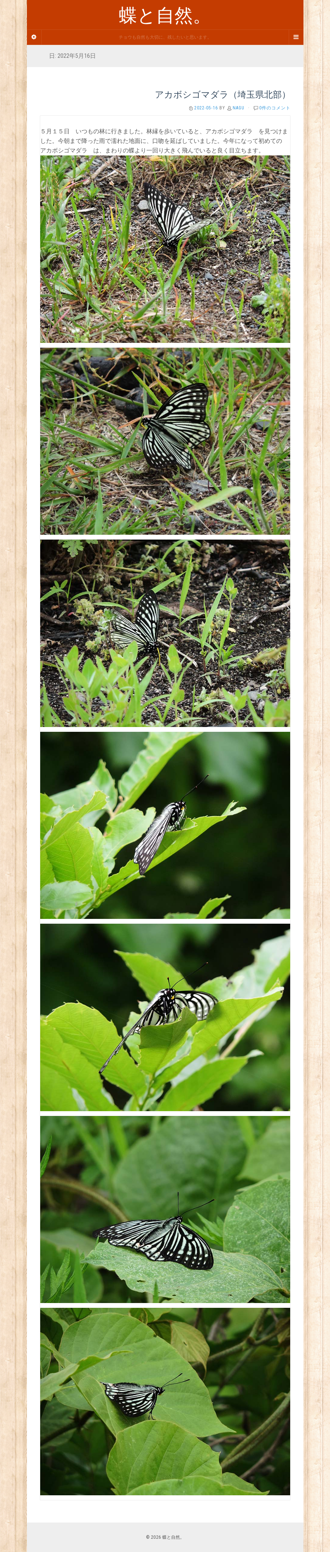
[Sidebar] (34, 37)
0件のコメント (275, 107)
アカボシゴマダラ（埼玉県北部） (223, 94)
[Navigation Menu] (296, 37)
